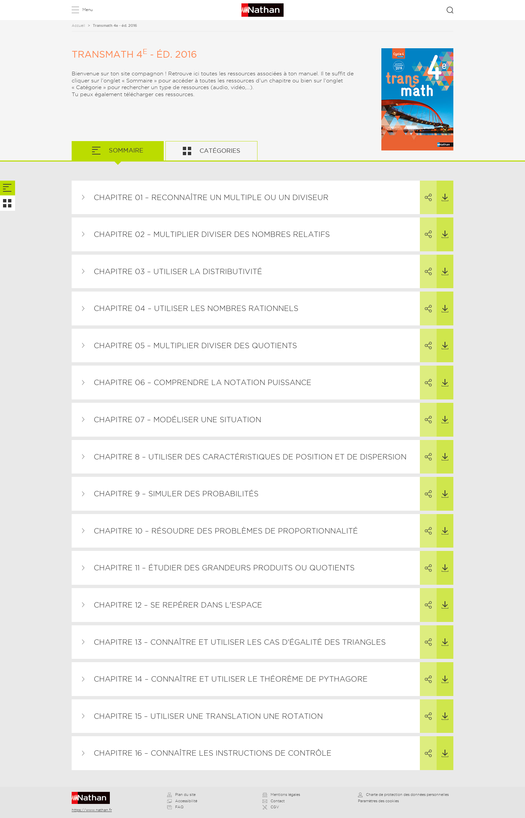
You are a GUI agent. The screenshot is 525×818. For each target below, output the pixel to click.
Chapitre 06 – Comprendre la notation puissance (202, 382)
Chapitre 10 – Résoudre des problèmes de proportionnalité (226, 531)
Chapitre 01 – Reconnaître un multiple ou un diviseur (211, 197)
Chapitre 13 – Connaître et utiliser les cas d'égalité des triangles (240, 642)
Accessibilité (182, 801)
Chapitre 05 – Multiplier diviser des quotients (195, 345)
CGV (270, 807)
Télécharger (442, 191)
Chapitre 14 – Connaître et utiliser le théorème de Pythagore (231, 679)
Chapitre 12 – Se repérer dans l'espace (178, 605)
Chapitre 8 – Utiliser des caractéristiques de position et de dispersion (250, 457)
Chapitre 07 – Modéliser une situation (177, 420)
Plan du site (181, 795)
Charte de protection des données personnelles (403, 795)
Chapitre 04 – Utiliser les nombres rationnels (196, 308)
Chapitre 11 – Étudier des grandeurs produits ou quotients (224, 568)
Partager (426, 191)
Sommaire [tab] (125, 150)
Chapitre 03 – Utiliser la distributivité (178, 271)
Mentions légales (281, 795)
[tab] (7, 188)
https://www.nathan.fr (92, 810)
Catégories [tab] (219, 150)
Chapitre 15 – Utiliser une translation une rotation (208, 716)
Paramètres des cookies (378, 801)
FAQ (175, 807)
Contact (273, 801)
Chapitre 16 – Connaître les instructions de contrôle (212, 753)
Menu (87, 9)
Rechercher (450, 10)
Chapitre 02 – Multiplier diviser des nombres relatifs (212, 234)
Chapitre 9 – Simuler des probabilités (176, 494)
